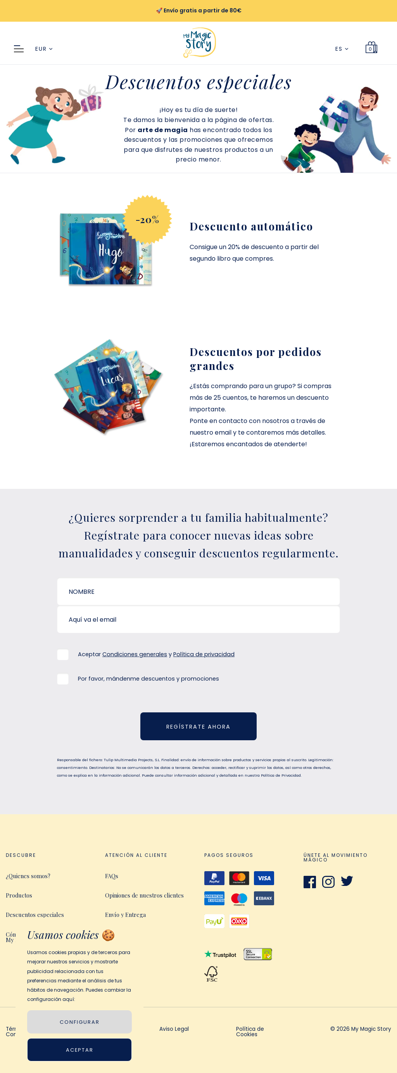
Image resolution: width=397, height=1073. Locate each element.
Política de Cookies (250, 1032)
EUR (43, 49)
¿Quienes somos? (28, 876)
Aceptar (79, 1050)
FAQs (111, 876)
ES (341, 49)
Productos (19, 895)
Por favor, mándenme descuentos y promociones (148, 679)
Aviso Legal (174, 1030)
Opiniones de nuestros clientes (144, 895)
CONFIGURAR (80, 1022)
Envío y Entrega (125, 914)
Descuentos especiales (35, 914)
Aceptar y (156, 654)
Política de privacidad (204, 654)
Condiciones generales (134, 654)
